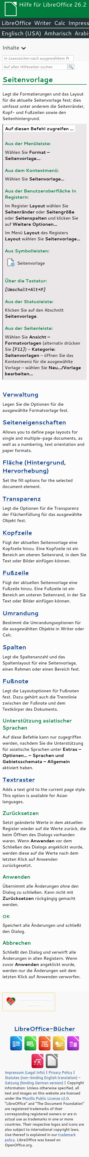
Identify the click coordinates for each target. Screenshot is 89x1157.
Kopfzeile (17, 532)
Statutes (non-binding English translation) (41, 1077)
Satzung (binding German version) (34, 1082)
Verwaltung (20, 394)
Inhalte (10, 47)
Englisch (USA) (21, 33)
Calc (60, 23)
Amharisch (58, 33)
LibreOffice (16, 23)
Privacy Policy (60, 1072)
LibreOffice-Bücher (44, 1028)
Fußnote (15, 681)
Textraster (18, 779)
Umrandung (20, 613)
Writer (42, 23)
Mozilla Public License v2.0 (45, 1098)
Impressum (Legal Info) (25, 1072)
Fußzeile (15, 572)
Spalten (14, 647)
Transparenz (21, 498)
